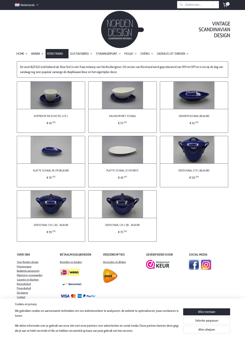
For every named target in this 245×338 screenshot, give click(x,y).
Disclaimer (22, 292)
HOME (22, 53)
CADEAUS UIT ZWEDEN (173, 53)
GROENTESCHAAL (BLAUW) (194, 116)
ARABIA (37, 53)
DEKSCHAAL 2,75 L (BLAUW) (193, 170)
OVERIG (147, 53)
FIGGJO (130, 53)
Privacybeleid (24, 288)
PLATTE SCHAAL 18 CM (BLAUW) (51, 170)
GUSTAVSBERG (81, 53)
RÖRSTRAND (57, 53)
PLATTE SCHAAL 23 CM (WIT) (122, 170)
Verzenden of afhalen (114, 262)
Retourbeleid (24, 284)
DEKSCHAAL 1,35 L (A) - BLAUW (51, 225)
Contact (21, 297)
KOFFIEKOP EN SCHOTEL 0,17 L (51, 116)
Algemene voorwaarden (29, 275)
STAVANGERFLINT (108, 53)
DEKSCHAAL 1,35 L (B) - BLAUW (122, 225)
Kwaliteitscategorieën (28, 271)
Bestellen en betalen (71, 262)
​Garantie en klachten (28, 279)
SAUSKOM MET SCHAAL (122, 116)
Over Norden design (27, 262)
